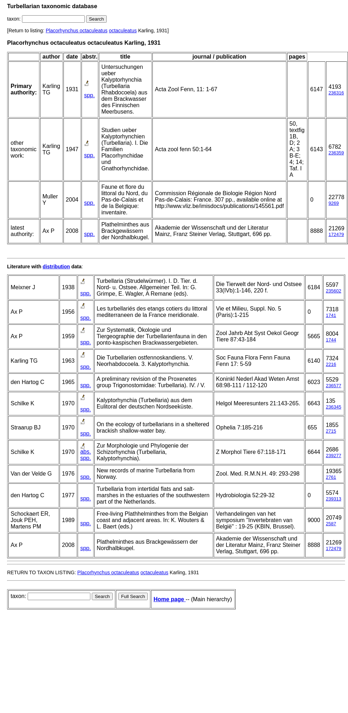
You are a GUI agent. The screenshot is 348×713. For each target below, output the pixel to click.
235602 (333, 291)
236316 (336, 92)
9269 (334, 203)
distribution (56, 266)
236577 (333, 385)
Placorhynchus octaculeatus (76, 30)
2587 (331, 523)
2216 (331, 364)
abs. (85, 452)
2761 (331, 477)
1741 (331, 315)
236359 (336, 152)
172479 (336, 234)
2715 (331, 431)
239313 (333, 498)
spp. (89, 95)
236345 (333, 407)
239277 (333, 455)
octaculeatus (123, 30)
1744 (331, 339)
